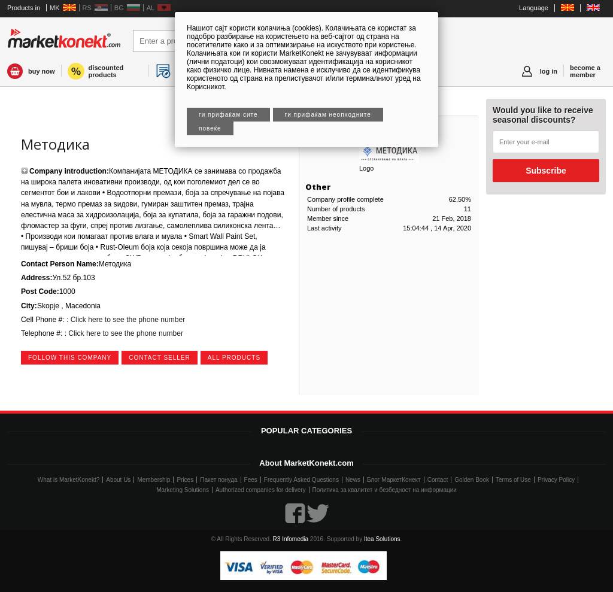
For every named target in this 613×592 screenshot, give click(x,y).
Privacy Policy (556, 479)
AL (150, 7)
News (352, 479)
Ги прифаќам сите (228, 114)
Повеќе (210, 128)
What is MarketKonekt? (68, 479)
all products (234, 357)
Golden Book (471, 479)
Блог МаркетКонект (394, 479)
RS (87, 7)
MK (55, 7)
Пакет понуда (218, 479)
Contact (437, 479)
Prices (185, 479)
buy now (41, 71)
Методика (55, 144)
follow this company (69, 357)
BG (119, 7)
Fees (250, 479)
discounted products (106, 71)
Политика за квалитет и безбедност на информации (384, 490)
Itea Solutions (382, 539)
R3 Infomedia (290, 539)
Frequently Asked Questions (301, 479)
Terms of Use (513, 479)
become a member (585, 71)
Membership (153, 479)
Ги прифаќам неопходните (328, 114)
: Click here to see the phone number (125, 319)
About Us (118, 479)
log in (548, 71)
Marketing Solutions (182, 490)
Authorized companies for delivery (261, 490)
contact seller (159, 357)
